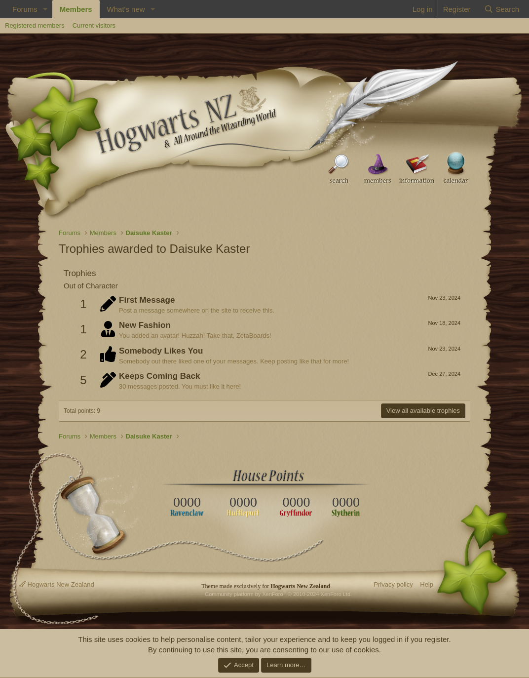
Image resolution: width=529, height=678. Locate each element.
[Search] (501, 9)
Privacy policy (393, 584)
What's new (126, 9)
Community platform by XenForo (278, 594)
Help (426, 584)
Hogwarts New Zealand (56, 584)
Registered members (35, 25)
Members (76, 9)
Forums (25, 9)
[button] (45, 9)
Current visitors (94, 25)
